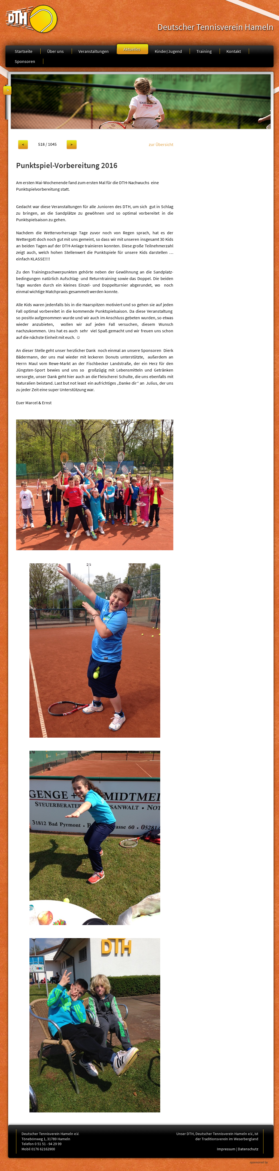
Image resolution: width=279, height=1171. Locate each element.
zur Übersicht (161, 144)
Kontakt (233, 51)
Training (204, 51)
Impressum (226, 1148)
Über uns (55, 51)
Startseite (23, 51)
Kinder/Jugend (168, 51)
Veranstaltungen (93, 51)
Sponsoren (25, 61)
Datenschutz (248, 1148)
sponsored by (259, 1162)
